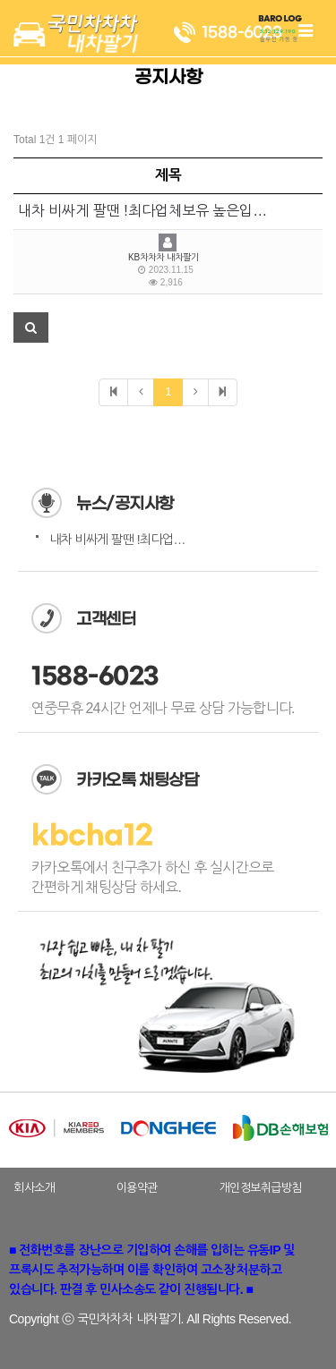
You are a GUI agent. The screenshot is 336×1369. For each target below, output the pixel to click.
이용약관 (137, 1188)
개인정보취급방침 (261, 1188)
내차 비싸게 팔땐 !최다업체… (123, 539)
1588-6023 (95, 676)
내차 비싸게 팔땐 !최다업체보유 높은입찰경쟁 (155, 210)
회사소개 (34, 1188)
